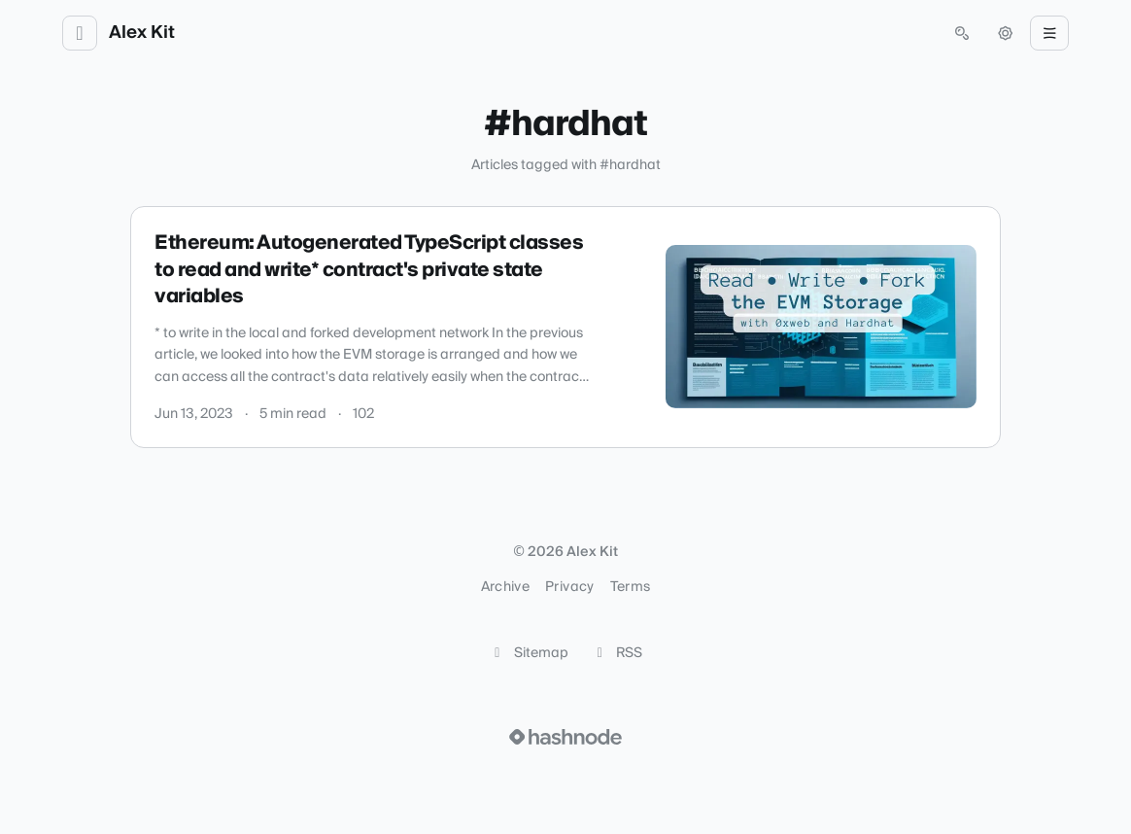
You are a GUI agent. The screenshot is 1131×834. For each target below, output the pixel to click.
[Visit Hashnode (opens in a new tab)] (565, 736)
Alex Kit (142, 33)
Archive (505, 587)
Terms (630, 587)
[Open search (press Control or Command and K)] (961, 33)
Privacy (569, 587)
